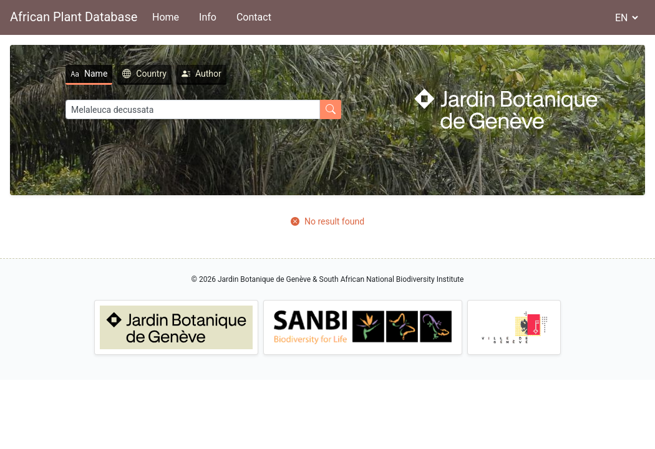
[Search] (193, 109)
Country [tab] (144, 74)
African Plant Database (73, 16)
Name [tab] (88, 74)
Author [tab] (201, 74)
